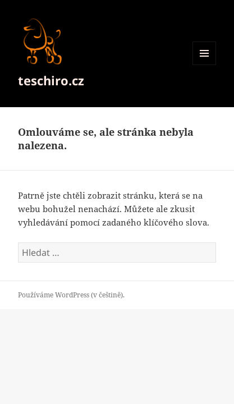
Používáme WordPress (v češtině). (71, 295)
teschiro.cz (51, 80)
